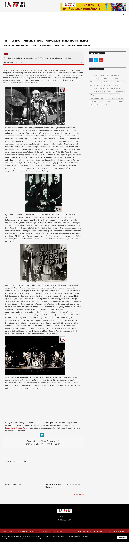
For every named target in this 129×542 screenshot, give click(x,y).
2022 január (117, 85)
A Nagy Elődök (94, 95)
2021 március (114, 79)
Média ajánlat (100, 531)
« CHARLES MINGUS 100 (13, 484)
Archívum (104, 95)
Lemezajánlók (94, 104)
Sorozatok (8, 45)
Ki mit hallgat (94, 101)
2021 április (120, 82)
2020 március (104, 75)
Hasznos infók (83, 45)
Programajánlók (53, 41)
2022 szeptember (95, 91)
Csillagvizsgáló (114, 95)
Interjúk (40, 41)
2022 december (95, 85)
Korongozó (118, 101)
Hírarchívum (15, 41)
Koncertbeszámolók (70, 41)
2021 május (103, 79)
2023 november (118, 91)
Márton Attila (8, 62)
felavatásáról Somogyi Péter (16, 428)
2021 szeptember (108, 82)
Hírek (6, 41)
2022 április (107, 91)
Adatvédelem (91, 531)
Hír (107, 98)
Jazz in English (46, 45)
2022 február (107, 85)
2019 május (93, 75)
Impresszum (82, 531)
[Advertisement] (48, 25)
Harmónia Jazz (22, 45)
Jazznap (33, 45)
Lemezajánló (85, 41)
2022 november (115, 88)
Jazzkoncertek (29, 41)
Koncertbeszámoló (106, 101)
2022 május (93, 88)
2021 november (95, 82)
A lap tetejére (79, 494)
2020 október (115, 75)
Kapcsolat (71, 45)
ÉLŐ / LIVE (104, 104)
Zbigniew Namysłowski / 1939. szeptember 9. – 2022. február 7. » (63, 485)
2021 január (93, 79)
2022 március (104, 88)
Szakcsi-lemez (59, 45)
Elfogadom (122, 537)
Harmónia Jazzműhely (96, 98)
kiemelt (120, 98)
